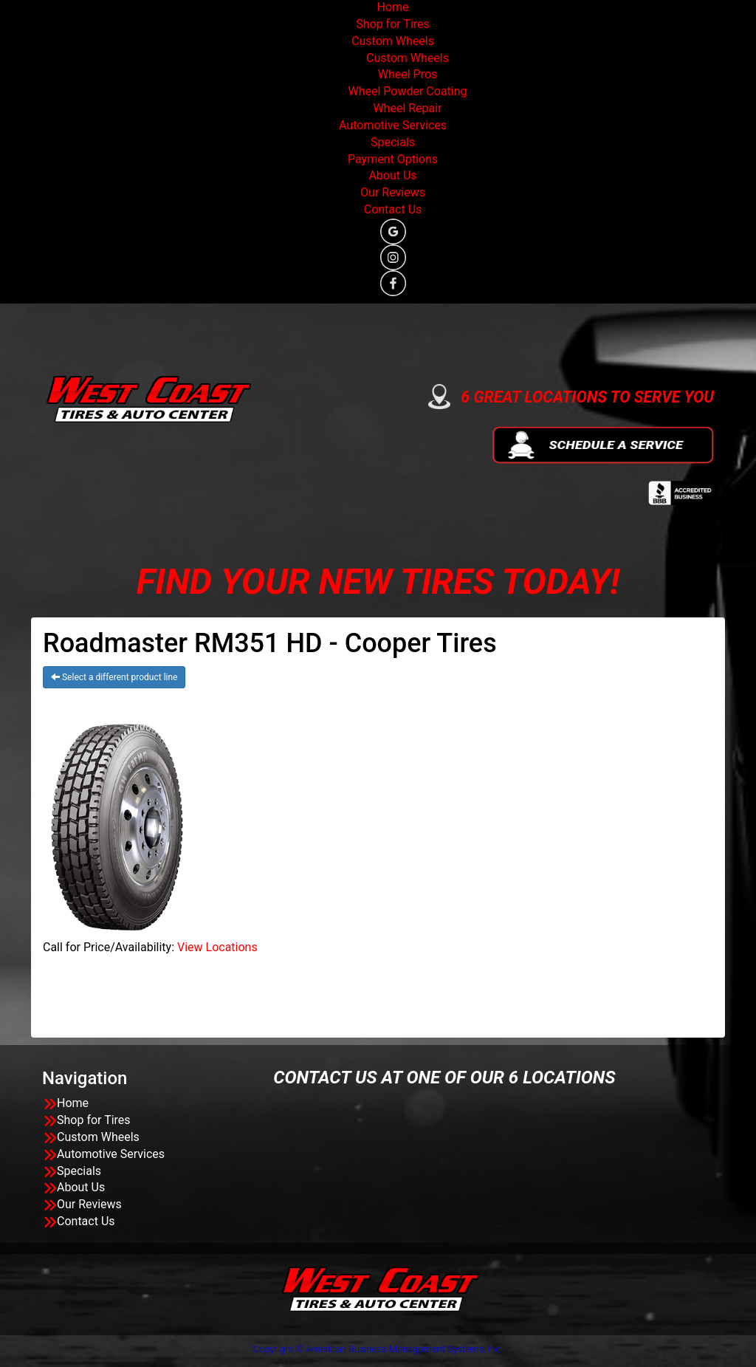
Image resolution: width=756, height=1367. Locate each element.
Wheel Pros (408, 74)
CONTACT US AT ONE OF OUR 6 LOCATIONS (444, 1077)
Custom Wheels (392, 41)
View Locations (217, 947)
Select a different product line (114, 677)
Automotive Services (393, 125)
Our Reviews (392, 192)
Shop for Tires (393, 24)
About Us (392, 175)
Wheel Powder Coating (407, 91)
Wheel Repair (407, 108)
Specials (393, 142)
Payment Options (393, 159)
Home (392, 7)
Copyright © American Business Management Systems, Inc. (378, 1348)
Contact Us (393, 209)
